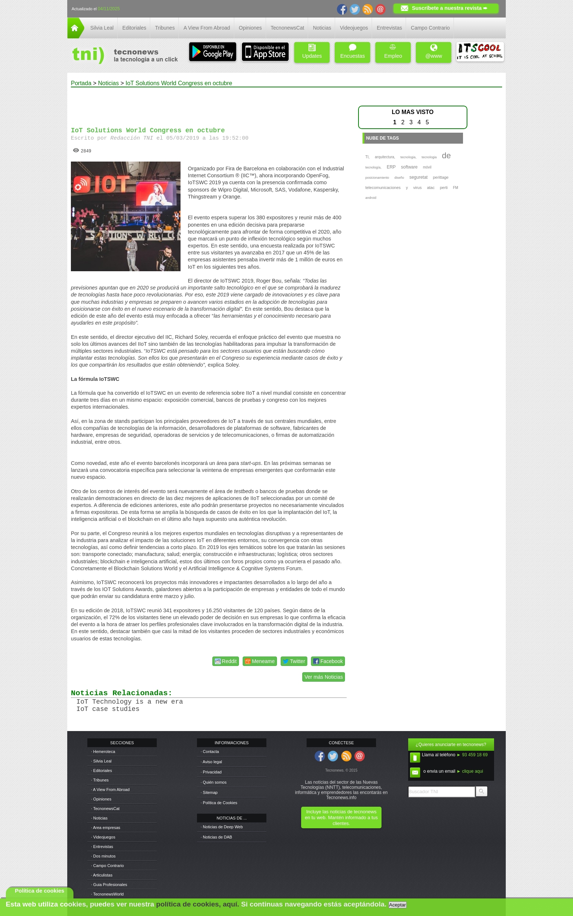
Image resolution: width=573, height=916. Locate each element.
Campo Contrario (430, 28)
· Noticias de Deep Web (222, 827)
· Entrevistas (102, 846)
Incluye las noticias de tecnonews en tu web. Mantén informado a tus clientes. (341, 817)
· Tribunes (100, 780)
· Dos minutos (103, 856)
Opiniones (250, 28)
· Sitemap (209, 792)
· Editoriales (101, 770)
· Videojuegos (103, 837)
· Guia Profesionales (109, 884)
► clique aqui (469, 771)
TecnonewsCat (287, 28)
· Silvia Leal (101, 761)
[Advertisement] (209, 103)
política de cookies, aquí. (197, 904)
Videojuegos (354, 28)
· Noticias (99, 818)
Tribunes (165, 28)
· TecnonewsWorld (107, 894)
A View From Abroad (206, 28)
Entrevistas (389, 28)
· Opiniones (101, 799)
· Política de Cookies (219, 802)
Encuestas (352, 51)
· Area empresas (105, 827)
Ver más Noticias (323, 677)
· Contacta (210, 751)
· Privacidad (211, 772)
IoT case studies (108, 709)
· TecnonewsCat (105, 808)
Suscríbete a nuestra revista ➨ (449, 8)
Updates (312, 51)
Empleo (393, 51)
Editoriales (134, 28)
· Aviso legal (211, 762)
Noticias (322, 28)
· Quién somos (214, 782)
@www (433, 51)
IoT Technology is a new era (129, 701)
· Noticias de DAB (216, 837)
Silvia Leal (102, 28)
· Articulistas (102, 875)
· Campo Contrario (107, 865)
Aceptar (397, 905)
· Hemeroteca (103, 751)
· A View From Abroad (110, 789)
